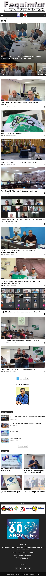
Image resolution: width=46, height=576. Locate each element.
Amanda (3, 60)
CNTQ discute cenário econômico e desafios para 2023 (21, 341)
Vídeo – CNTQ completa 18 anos (13, 133)
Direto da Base (4, 489)
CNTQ (3, 70)
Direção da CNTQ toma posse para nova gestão (18, 369)
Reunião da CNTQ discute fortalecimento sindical (19, 191)
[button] (44, 15)
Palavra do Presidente (5, 468)
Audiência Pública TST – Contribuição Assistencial (19, 162)
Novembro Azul (14, 431)
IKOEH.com (36, 574)
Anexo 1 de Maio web (15, 438)
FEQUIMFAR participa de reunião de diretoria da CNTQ (20, 312)
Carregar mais (23, 446)
